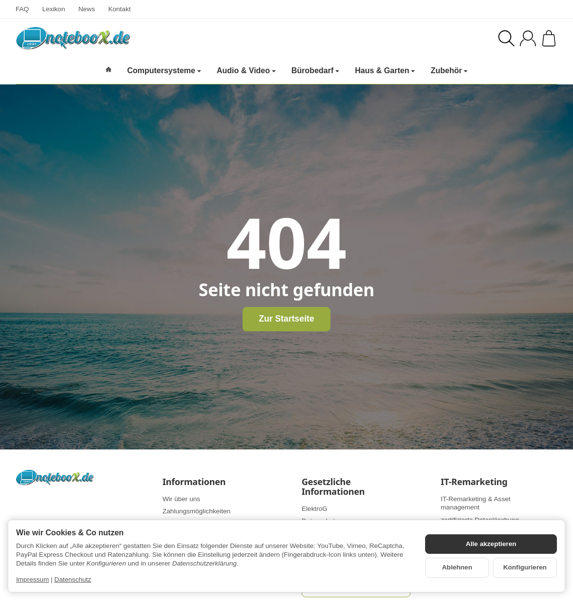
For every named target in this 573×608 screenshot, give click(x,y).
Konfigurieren (525, 567)
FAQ (22, 9)
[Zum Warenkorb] (548, 38)
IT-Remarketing (474, 482)
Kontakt (119, 9)
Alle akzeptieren (491, 543)
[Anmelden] (527, 38)
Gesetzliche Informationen (333, 487)
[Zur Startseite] (138, 38)
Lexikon (53, 9)
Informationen (194, 482)
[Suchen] (506, 38)
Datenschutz (72, 579)
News (86, 9)
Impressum (32, 579)
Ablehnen (457, 567)
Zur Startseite (286, 319)
